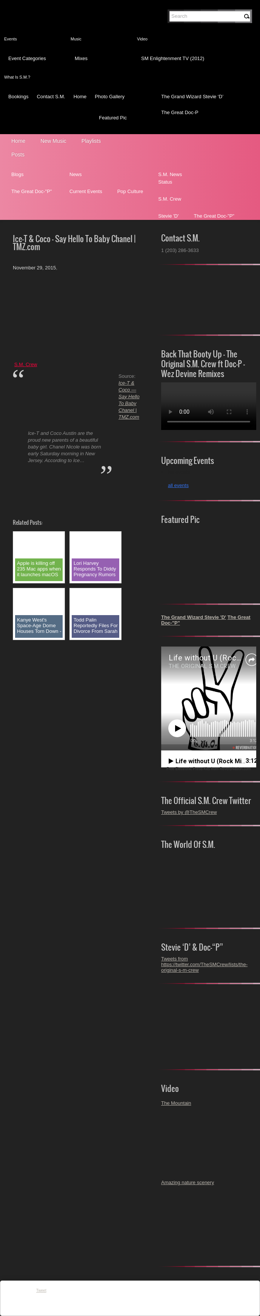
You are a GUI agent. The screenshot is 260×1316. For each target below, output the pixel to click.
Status (165, 182)
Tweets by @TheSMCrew (189, 812)
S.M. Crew (169, 199)
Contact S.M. (51, 96)
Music (76, 39)
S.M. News (170, 174)
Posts (18, 155)
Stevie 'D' (168, 216)
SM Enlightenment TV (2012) (172, 58)
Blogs (17, 174)
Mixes (81, 58)
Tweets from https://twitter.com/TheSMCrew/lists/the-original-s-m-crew (204, 964)
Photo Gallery (110, 96)
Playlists (91, 141)
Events (10, 39)
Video (142, 39)
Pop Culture (130, 191)
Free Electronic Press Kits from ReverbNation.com (208, 769)
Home (80, 96)
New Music (53, 141)
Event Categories (27, 58)
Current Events (85, 191)
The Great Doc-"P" (31, 191)
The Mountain (176, 1103)
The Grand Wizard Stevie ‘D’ (192, 96)
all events (178, 485)
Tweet (41, 1290)
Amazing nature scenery (187, 1182)
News (75, 174)
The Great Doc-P (179, 112)
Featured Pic (113, 118)
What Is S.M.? (17, 77)
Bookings (18, 96)
